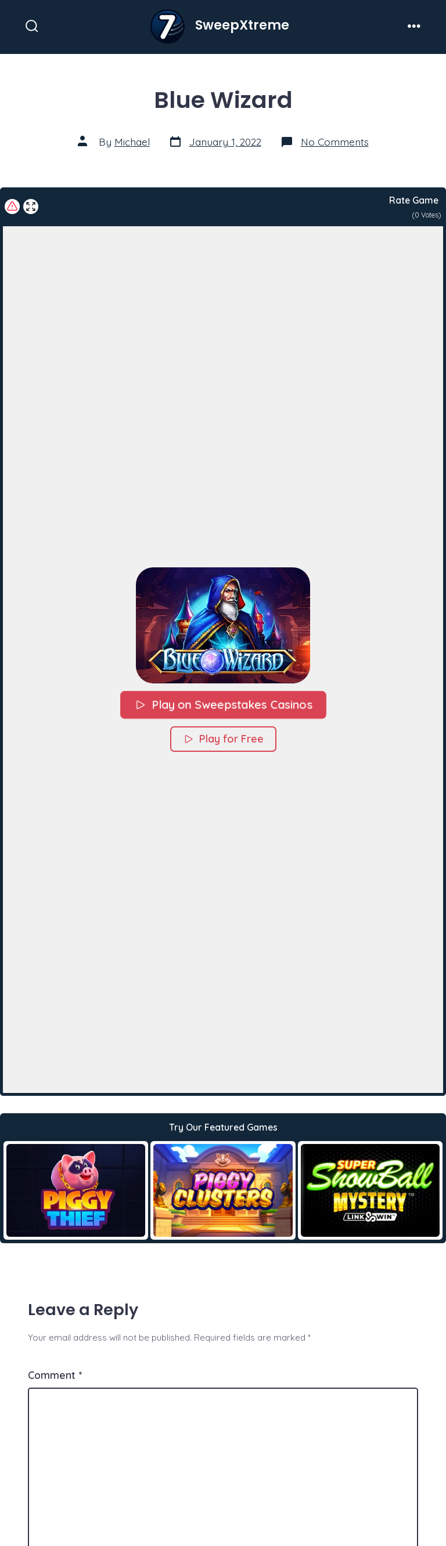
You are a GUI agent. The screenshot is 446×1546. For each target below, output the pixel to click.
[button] (223, 625)
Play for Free (223, 738)
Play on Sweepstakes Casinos (222, 704)
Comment (55, 1374)
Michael (132, 141)
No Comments (335, 141)
